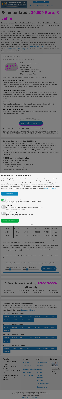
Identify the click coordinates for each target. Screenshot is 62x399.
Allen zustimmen (9, 193)
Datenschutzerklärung (50, 188)
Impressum (31, 224)
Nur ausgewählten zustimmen (10, 220)
